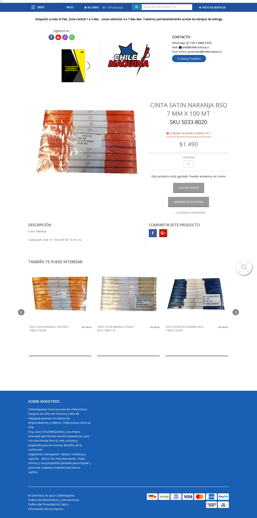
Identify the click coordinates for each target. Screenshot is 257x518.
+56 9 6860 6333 (199, 43)
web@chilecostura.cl (194, 47)
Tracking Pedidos (189, 59)
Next (236, 312)
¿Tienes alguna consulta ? (188, 133)
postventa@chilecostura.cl (205, 52)
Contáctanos (189, 187)
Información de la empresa (45, 509)
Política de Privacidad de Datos (48, 504)
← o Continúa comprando (188, 212)
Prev (21, 312)
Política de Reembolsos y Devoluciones (53, 500)
